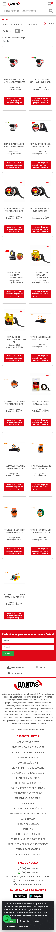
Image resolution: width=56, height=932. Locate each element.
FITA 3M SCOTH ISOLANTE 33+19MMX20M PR (14, 275)
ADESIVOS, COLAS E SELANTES (28, 747)
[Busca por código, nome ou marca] (25, 11)
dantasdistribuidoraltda (28, 884)
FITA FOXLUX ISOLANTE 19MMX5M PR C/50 (40, 467)
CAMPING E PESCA (28, 757)
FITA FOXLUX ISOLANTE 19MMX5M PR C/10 (40, 338)
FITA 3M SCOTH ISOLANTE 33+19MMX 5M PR (14, 339)
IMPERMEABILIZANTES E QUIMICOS (28, 813)
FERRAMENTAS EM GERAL (28, 798)
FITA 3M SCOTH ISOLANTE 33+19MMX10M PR (40, 275)
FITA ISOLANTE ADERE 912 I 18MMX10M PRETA (14, 145)
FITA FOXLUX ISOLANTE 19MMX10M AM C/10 (14, 595)
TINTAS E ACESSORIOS (28, 849)
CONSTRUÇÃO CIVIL (28, 762)
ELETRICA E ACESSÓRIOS (28, 783)
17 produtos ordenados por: (14, 37)
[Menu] (4, 4)
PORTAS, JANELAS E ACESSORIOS (28, 839)
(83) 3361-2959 (28, 872)
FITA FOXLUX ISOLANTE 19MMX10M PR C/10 (14, 402)
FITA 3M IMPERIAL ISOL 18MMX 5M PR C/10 (40, 145)
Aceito (10, 921)
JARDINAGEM (28, 818)
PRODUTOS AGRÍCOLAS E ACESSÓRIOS (28, 844)
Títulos (40, 668)
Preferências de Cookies (17, 926)
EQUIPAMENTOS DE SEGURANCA (28, 788)
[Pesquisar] (51, 11)
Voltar (49, 23)
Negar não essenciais (29, 921)
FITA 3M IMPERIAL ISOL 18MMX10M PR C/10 (40, 209)
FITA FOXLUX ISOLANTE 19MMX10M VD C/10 (40, 531)
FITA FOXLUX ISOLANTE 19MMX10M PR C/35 (14, 531)
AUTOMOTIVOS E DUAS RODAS (28, 752)
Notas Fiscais (16, 673)
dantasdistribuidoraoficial (28, 880)
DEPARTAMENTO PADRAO (28, 778)
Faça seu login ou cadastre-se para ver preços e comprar (14, 100)
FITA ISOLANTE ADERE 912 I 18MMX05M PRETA (14, 80)
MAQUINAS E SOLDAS (28, 824)
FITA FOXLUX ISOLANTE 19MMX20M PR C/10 (14, 467)
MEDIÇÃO (28, 829)
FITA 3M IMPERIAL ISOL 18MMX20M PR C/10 (14, 209)
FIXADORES (28, 803)
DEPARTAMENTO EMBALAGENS (28, 767)
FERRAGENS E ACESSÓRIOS (28, 793)
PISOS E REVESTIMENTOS (28, 834)
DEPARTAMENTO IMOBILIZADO (28, 773)
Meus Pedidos (15, 668)
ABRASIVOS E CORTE (28, 742)
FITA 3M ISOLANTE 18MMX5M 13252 (40, 402)
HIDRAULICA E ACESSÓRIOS (28, 808)
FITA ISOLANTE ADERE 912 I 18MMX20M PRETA (40, 80)
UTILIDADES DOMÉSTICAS (28, 854)
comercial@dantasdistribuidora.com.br (28, 876)
